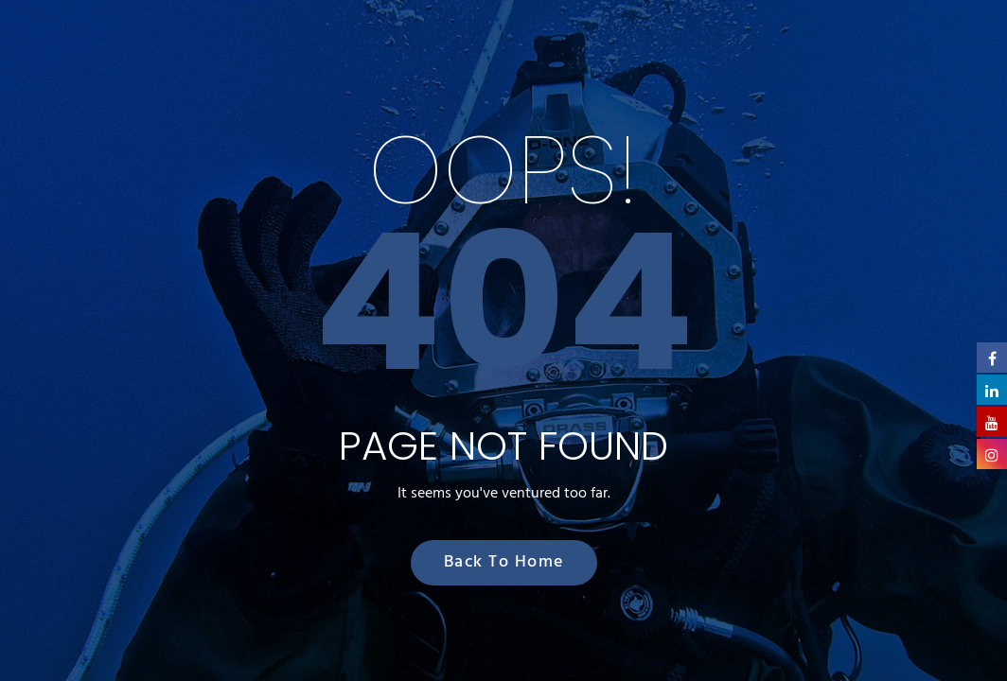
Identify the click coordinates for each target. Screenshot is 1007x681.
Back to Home (504, 562)
